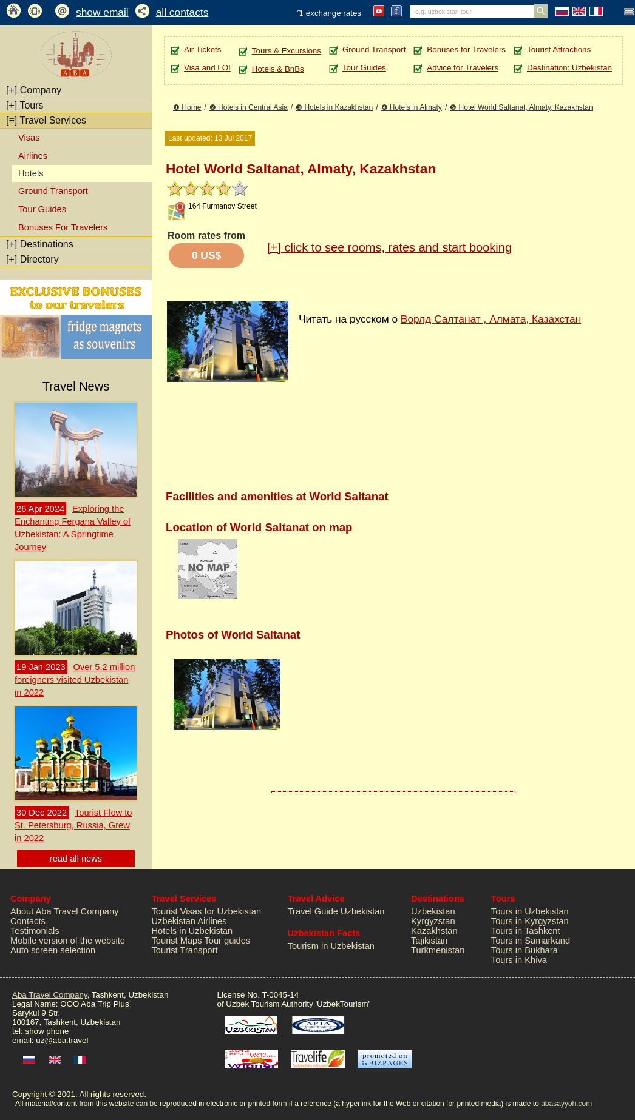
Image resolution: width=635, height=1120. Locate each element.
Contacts (28, 921)
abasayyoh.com (566, 1103)
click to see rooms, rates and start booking (389, 247)
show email (102, 12)
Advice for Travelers (462, 67)
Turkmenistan (437, 950)
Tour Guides (42, 209)
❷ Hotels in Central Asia (248, 107)
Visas (29, 138)
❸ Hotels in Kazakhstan (334, 107)
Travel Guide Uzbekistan (336, 911)
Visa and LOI (207, 67)
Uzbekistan (433, 911)
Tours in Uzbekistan (530, 911)
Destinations (39, 244)
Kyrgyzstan (433, 921)
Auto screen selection (52, 950)
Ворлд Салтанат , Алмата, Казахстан (491, 319)
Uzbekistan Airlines (189, 921)
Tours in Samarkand (530, 940)
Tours (25, 105)
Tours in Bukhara (524, 950)
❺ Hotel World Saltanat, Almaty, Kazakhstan (521, 107)
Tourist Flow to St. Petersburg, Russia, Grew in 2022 (73, 825)
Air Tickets (202, 49)
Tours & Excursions (286, 50)
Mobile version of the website (67, 940)
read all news (76, 858)
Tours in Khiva (519, 960)
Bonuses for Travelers (466, 49)
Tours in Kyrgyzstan (530, 921)
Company (33, 90)
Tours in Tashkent (525, 931)
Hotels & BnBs (278, 68)
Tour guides (227, 940)
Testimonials (34, 931)
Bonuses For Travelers (62, 227)
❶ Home (187, 107)
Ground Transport (53, 191)
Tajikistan (429, 940)
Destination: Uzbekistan (569, 67)
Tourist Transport (185, 950)
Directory (32, 259)
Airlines (32, 156)
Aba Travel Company (49, 994)
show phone (47, 1031)
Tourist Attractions (559, 49)
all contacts (182, 12)
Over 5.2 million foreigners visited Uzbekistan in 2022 (75, 679)
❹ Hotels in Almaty (411, 107)
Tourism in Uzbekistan (331, 946)
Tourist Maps (177, 940)
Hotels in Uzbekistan (192, 931)
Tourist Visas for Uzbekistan (207, 911)
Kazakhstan (434, 931)
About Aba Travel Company (64, 911)
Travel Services (46, 120)
